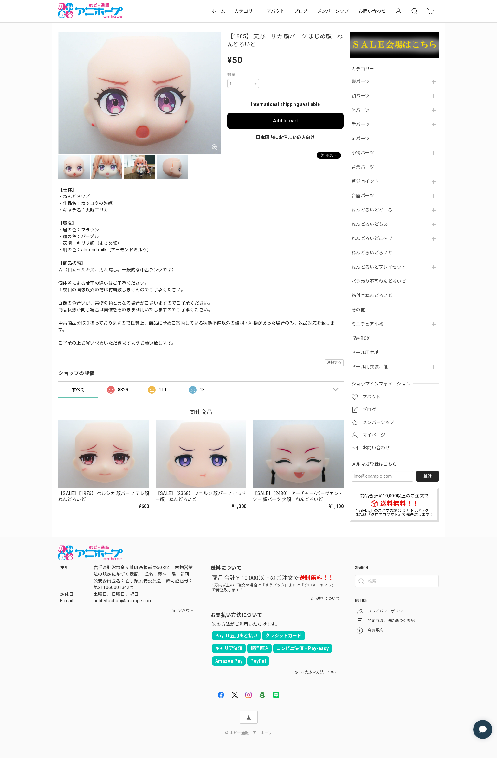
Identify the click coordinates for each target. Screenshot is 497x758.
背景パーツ (363, 167)
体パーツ (361, 110)
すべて (78, 389)
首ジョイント (365, 181)
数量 (231, 74)
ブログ (301, 11)
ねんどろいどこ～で (372, 238)
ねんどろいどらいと (372, 252)
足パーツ (361, 138)
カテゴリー (246, 11)
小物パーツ (363, 152)
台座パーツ (363, 195)
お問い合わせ (372, 11)
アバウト (276, 11)
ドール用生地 (365, 352)
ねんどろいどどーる (372, 209)
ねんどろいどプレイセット (379, 266)
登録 (427, 476)
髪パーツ (361, 81)
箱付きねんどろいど (372, 295)
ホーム (218, 11)
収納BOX (361, 338)
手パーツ (361, 124)
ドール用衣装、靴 (370, 366)
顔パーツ (361, 95)
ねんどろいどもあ (370, 224)
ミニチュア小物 (367, 324)
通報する (334, 362)
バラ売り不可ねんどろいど (379, 281)
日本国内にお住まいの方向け (285, 137)
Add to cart (285, 121)
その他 (358, 309)
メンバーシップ (333, 11)
